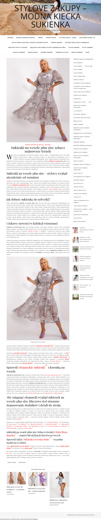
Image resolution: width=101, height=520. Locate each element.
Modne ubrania (56, 42)
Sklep (87, 52)
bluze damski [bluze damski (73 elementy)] (78, 66)
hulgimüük (24, 424)
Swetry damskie (77, 52)
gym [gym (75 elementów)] (90, 102)
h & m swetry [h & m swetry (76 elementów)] (78, 110)
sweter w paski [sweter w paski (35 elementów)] (78, 186)
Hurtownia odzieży (52, 422)
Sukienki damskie (47, 52)
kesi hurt (10, 453)
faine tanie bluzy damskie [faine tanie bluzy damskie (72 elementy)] (82, 91)
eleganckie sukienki (33, 367)
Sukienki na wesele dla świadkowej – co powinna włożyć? (15, 489)
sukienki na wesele (54, 161)
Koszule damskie (19, 52)
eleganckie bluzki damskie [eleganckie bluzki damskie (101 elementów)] (82, 83)
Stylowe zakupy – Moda (67, 37)
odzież (67, 359)
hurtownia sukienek (32, 393)
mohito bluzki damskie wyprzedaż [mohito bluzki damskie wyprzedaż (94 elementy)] (81, 156)
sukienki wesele (22, 462)
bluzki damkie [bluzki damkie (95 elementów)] (78, 69)
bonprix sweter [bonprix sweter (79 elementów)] (79, 79)
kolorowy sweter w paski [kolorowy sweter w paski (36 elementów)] (82, 117)
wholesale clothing (22, 426)
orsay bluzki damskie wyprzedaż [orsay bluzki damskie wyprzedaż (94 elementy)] (81, 169)
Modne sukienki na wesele (25, 37)
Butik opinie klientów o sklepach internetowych (30, 42)
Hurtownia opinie (85, 37)
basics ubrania (56, 361)
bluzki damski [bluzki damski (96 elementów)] (78, 73)
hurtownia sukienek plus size (53, 375)
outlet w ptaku (28, 428)
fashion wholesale (12, 428)
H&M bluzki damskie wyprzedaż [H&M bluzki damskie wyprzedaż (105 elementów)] (80, 106)
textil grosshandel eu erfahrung (57, 426)
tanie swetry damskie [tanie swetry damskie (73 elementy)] (81, 205)
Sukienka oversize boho (37, 439)
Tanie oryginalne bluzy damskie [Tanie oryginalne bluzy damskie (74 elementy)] (81, 201)
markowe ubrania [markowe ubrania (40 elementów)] (79, 142)
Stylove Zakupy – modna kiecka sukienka (50, 16)
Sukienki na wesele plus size (20, 185)
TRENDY (40, 37)
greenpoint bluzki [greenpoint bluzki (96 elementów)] (80, 102)
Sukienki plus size (62, 52)
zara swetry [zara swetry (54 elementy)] (78, 218)
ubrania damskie (27, 363)
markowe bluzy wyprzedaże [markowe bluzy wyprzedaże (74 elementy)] (82, 133)
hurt (68, 353)
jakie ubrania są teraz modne (20, 446)
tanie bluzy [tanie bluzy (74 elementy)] (77, 197)
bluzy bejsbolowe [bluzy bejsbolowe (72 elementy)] (79, 76)
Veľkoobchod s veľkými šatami (54, 393)
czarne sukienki (53, 189)
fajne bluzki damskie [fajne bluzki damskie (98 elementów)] (80, 95)
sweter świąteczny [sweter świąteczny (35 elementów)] (80, 190)
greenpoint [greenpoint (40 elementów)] (77, 98)
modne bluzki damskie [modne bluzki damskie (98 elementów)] (81, 148)
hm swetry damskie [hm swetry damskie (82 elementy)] (80, 114)
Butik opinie (29, 448)
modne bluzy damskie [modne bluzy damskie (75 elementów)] (80, 152)
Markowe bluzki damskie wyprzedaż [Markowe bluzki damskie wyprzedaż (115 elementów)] (81, 129)
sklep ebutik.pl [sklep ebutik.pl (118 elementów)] (79, 183)
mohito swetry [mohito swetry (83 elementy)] (79, 161)
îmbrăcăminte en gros (38, 426)
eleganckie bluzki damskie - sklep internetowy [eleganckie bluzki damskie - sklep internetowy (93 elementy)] (82, 87)
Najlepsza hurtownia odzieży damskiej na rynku (48, 47)
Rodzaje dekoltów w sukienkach (77, 42)
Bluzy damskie (87, 47)
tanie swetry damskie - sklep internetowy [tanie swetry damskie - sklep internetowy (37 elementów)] (83, 210)
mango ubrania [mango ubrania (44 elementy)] (78, 124)
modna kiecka (51, 37)
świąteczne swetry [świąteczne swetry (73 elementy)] (80, 221)
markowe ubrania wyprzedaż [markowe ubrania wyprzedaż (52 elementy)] (83, 145)
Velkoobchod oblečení (36, 424)
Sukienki (10, 37)
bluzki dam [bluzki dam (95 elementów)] (88, 66)
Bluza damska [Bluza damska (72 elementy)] (78, 62)
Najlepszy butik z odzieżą (17, 47)
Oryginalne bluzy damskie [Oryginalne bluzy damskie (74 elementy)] (82, 176)
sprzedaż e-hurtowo (21, 353)
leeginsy (20, 419)
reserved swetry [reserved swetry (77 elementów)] (79, 180)
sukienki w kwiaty (33, 231)
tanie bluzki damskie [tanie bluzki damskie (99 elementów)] (80, 193)
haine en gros (13, 424)
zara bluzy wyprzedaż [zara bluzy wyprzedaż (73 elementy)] (81, 214)
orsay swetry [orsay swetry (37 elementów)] (78, 173)
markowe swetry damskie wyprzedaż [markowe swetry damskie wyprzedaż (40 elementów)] (82, 137)
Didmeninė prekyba (52, 424)
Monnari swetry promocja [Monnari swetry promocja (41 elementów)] (82, 164)
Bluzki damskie (74, 47)
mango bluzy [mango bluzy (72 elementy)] (78, 121)
